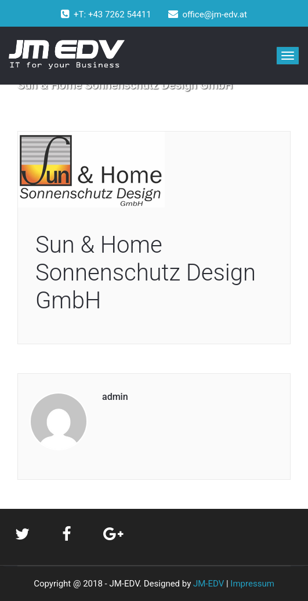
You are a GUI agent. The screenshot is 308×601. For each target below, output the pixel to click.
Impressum (252, 583)
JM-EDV (208, 583)
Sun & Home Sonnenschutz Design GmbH (145, 272)
